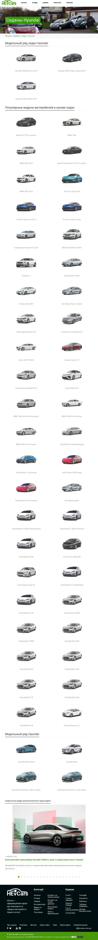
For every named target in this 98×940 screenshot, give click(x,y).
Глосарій (82, 895)
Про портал (12, 925)
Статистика (70, 913)
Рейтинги (83, 901)
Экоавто (16, 36)
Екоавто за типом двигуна (52, 902)
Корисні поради (68, 904)
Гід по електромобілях (72, 909)
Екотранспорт (39, 904)
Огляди (37, 898)
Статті (68, 895)
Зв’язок (33, 925)
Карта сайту (45, 925)
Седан (24, 36)
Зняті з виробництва (53, 913)
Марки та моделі (38, 908)
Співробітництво (81, 925)
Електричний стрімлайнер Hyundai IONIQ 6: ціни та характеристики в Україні (44, 859)
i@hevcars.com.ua (83, 928)
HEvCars (8, 36)
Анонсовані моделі (52, 908)
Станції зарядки (69, 899)
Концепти (83, 898)
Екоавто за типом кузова (53, 896)
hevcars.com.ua (35, 937)
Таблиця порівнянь (83, 905)
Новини (37, 901)
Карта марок (65, 925)
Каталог (37, 895)
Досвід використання (85, 910)
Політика (23, 925)
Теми (55, 925)
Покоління (38, 912)
